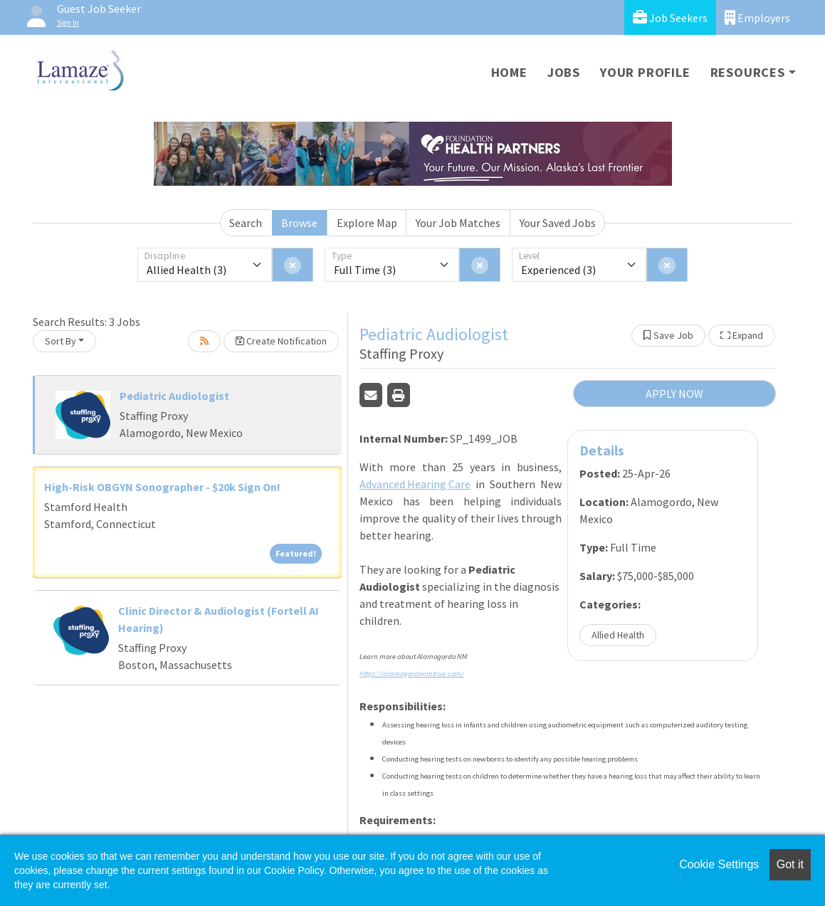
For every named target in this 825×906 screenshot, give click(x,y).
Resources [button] (747, 72)
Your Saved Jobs (558, 223)
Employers (757, 17)
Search (245, 223)
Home (509, 72)
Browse (299, 223)
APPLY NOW (674, 393)
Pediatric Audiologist (174, 396)
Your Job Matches (458, 223)
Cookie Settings (719, 864)
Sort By (60, 341)
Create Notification (281, 341)
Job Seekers (670, 17)
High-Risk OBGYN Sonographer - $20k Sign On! (162, 487)
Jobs (563, 72)
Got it (790, 864)
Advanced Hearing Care (415, 484)
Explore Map (367, 223)
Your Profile (645, 72)
